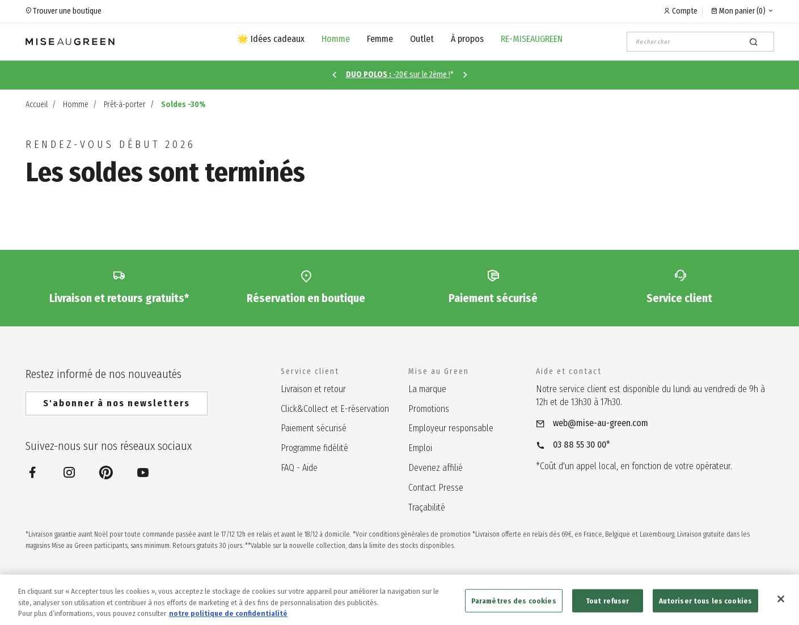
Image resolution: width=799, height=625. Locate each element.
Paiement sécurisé (313, 428)
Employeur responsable (450, 428)
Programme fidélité (314, 448)
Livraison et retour (313, 389)
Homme (336, 38)
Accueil (37, 104)
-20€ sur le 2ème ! (398, 74)
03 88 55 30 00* (581, 444)
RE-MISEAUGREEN (532, 38)
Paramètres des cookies (513, 609)
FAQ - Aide (299, 467)
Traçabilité (426, 507)
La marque (427, 389)
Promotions (428, 408)
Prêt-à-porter (125, 104)
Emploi (420, 448)
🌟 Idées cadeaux (271, 38)
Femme (380, 38)
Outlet (422, 38)
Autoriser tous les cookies (705, 609)
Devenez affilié (435, 467)
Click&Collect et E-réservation (335, 408)
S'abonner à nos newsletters (116, 403)
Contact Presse (435, 487)
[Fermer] (780, 606)
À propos (467, 38)
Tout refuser (607, 609)
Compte (684, 11)
